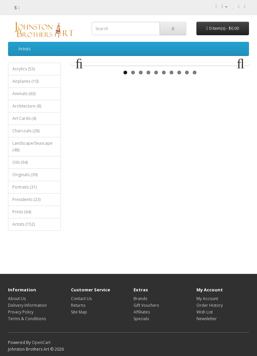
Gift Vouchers (146, 305)
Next (237, 93)
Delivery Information (27, 305)
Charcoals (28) (25, 131)
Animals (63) (23, 93)
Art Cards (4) (24, 118)
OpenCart (41, 342)
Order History (209, 305)
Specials (141, 319)
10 (194, 131)
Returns (78, 305)
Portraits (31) (24, 187)
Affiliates (142, 312)
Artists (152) (23, 224)
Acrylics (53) (23, 69)
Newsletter (206, 319)
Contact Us (81, 298)
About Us (17, 298)
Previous (82, 93)
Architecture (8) (26, 106)
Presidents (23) (26, 199)
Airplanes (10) (25, 81)
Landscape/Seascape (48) (32, 146)
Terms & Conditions (27, 319)
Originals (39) (24, 174)
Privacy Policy (20, 312)
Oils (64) (20, 162)
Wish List (204, 312)
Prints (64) (21, 212)
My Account (207, 298)
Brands (140, 298)
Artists (24, 49)
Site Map (79, 312)
